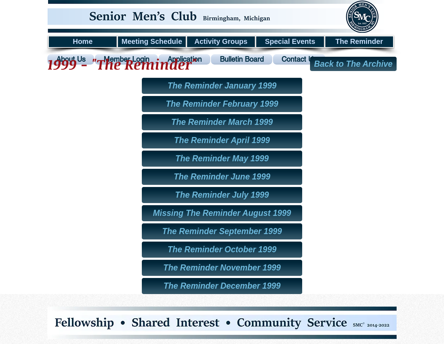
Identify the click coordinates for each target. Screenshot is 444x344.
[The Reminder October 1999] (222, 250)
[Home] (82, 42)
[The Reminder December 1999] (222, 286)
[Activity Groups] (220, 42)
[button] (222, 213)
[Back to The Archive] (353, 64)
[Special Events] (290, 42)
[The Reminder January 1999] (222, 86)
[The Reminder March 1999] (222, 122)
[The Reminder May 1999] (222, 159)
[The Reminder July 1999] (222, 195)
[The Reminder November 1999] (222, 268)
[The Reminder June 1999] (222, 177)
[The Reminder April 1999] (222, 140)
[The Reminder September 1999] (222, 231)
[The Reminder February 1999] (222, 104)
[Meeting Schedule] (151, 42)
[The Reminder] (359, 42)
